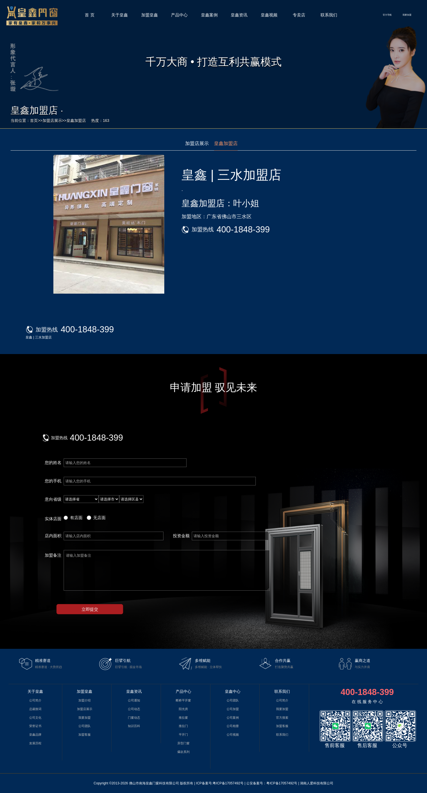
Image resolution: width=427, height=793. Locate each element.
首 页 (89, 15)
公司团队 (84, 726)
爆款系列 (183, 751)
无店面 (99, 517)
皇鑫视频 (269, 15)
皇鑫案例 (209, 15)
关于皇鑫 (119, 15)
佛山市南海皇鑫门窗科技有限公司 (154, 783)
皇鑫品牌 (35, 734)
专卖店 (299, 15)
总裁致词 (35, 709)
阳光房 (183, 709)
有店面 (76, 517)
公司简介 (35, 700)
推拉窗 (183, 717)
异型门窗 (183, 743)
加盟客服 (84, 734)
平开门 (183, 734)
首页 (34, 120)
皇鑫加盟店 (76, 120)
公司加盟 (233, 709)
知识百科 (134, 726)
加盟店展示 (52, 120)
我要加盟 (407, 15)
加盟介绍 (84, 700)
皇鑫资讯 (239, 15)
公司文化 (35, 717)
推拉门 (183, 726)
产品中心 (179, 15)
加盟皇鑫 (149, 15)
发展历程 (35, 743)
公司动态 (134, 709)
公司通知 (134, 700)
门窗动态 (134, 717)
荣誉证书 (35, 726)
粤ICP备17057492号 (228, 783)
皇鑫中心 (232, 691)
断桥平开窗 (183, 700)
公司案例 (233, 717)
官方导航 (387, 15)
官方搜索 (282, 717)
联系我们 (329, 15)
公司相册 (233, 726)
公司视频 (233, 734)
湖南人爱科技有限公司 (316, 783)
